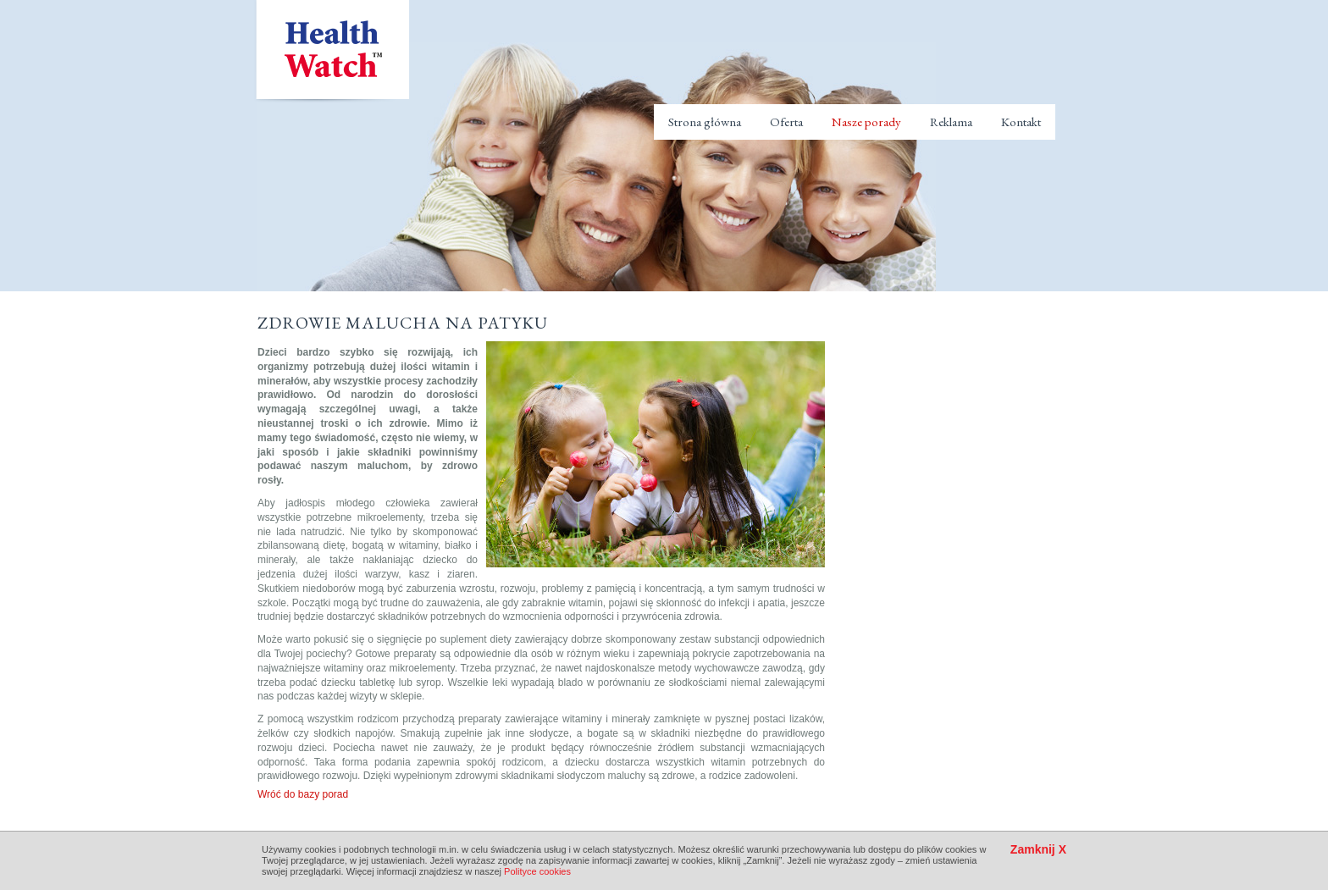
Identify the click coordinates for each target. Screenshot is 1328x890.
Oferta (786, 121)
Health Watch (331, 51)
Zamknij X (1038, 849)
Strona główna (704, 121)
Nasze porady (866, 121)
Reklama (951, 121)
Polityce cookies (537, 871)
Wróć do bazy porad (302, 794)
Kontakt (1021, 121)
